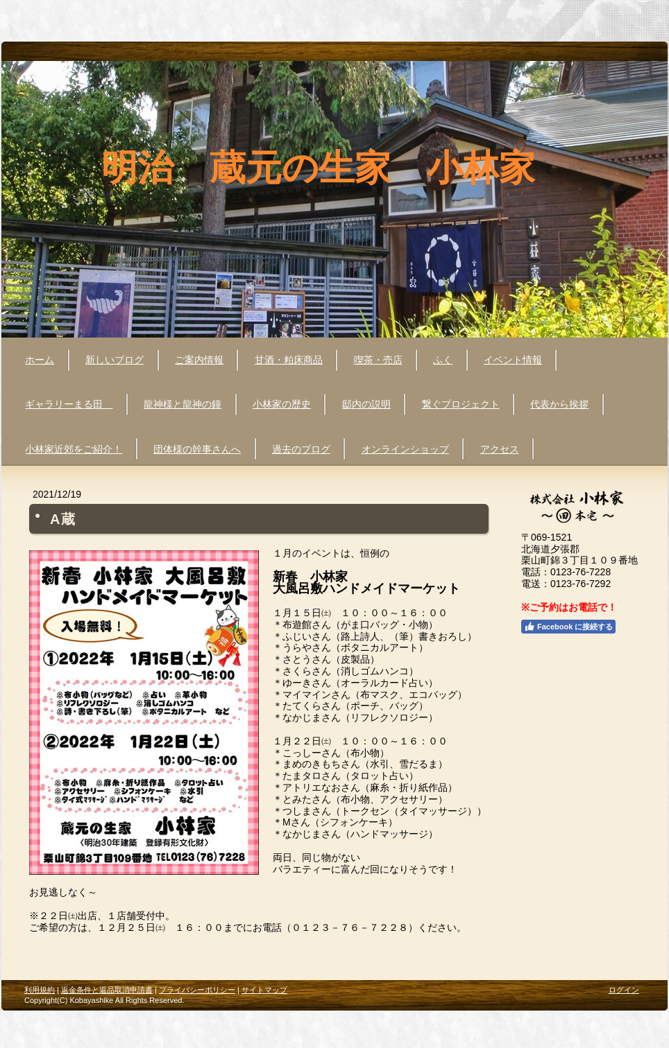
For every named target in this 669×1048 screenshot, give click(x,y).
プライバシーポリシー (197, 990)
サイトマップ (264, 990)
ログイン (624, 990)
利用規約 (39, 990)
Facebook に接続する (568, 626)
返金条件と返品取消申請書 (107, 990)
